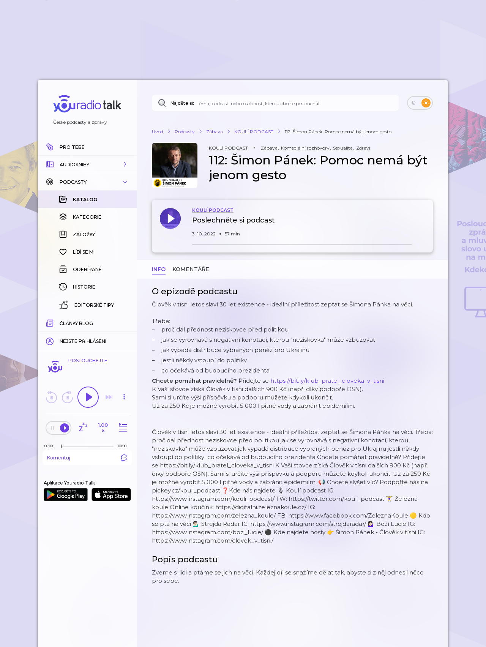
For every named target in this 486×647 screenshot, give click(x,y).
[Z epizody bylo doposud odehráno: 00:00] (50, 446)
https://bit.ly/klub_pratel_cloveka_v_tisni (327, 380)
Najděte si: (182, 103)
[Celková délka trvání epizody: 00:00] (124, 446)
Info (159, 269)
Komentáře (190, 269)
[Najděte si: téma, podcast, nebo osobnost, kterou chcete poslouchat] (275, 103)
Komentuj (87, 457)
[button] (87, 164)
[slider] (61, 446)
